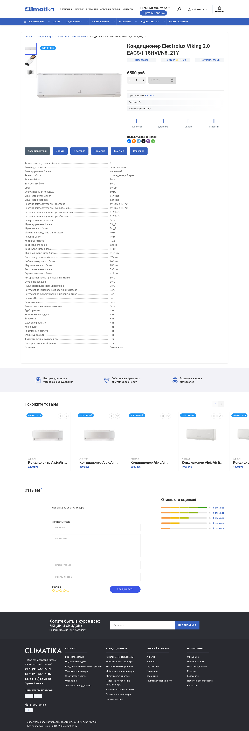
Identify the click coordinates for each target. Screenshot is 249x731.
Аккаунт (151, 657)
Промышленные (100, 22)
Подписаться (187, 625)
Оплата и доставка (110, 9)
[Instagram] (29, 710)
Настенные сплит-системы (120, 689)
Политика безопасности (159, 680)
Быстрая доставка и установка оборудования (54, 380)
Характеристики (37, 151)
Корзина (219, 9)
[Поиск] (179, 9)
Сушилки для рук (178, 22)
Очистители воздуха (76, 676)
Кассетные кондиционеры (119, 661)
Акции (56, 22)
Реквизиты (92, 9)
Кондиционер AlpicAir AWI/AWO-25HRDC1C (48, 462)
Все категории (34, 22)
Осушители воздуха (75, 661)
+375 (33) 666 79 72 (153, 8)
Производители (195, 661)
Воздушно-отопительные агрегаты (83, 666)
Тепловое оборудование (78, 685)
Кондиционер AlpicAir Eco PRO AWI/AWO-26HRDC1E (202, 462)
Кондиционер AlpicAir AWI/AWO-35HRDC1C (99, 462)
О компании (66, 9)
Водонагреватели (150, 22)
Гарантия (99, 151)
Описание (138, 151)
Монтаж (79, 9)
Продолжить (125, 589)
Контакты (128, 9)
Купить (162, 80)
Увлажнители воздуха (76, 671)
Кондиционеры (73, 22)
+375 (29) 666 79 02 (38, 674)
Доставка (79, 151)
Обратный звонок (153, 13)
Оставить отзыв (211, 60)
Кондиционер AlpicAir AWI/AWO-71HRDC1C (151, 462)
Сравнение (152, 676)
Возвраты (152, 661)
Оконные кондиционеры (118, 694)
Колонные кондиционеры (119, 666)
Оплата (60, 151)
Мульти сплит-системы (118, 676)
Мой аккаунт (196, 9)
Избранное (152, 671)
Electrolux (149, 95)
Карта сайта (153, 666)
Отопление (125, 22)
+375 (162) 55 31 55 (38, 678)
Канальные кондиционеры (120, 657)
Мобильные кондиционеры (120, 671)
